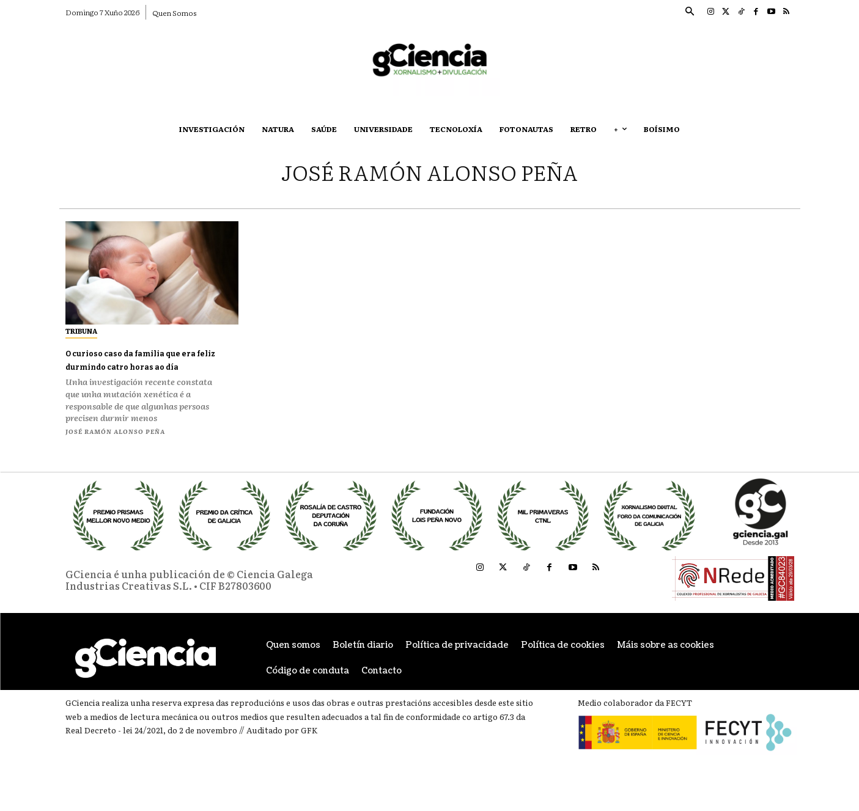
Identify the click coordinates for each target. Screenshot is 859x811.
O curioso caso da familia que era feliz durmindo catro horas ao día (145, 366)
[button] (689, 12)
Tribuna (81, 331)
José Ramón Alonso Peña (115, 444)
